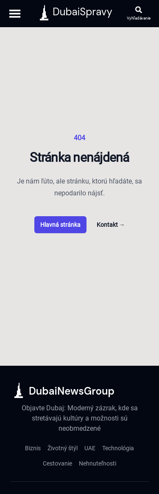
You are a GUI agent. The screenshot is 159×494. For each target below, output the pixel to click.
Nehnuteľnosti (97, 463)
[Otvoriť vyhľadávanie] (139, 13)
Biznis (33, 448)
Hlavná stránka (60, 224)
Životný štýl (62, 448)
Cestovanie (57, 463)
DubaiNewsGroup (71, 391)
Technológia (118, 448)
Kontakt (111, 224)
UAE (89, 448)
